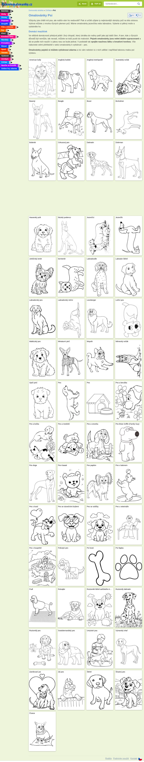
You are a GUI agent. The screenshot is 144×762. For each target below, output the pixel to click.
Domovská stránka (36, 10)
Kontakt (133, 758)
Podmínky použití (121, 758)
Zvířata (48, 10)
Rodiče (108, 758)
